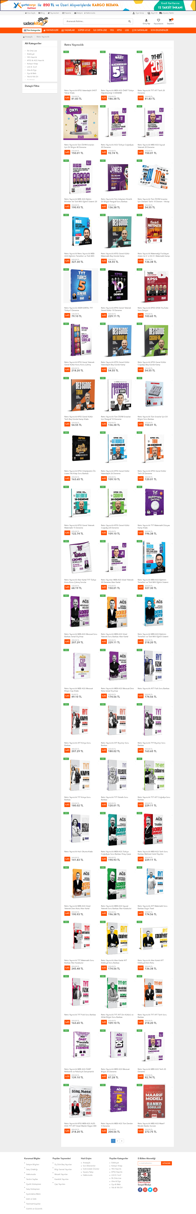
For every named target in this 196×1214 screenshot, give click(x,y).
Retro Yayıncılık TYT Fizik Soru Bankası (80, 1015)
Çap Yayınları (60, 1175)
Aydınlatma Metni (33, 1181)
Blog (41, 13)
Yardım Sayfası (32, 1172)
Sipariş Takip (88, 1172)
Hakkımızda (89, 13)
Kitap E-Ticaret (95, 1210)
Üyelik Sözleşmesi (33, 1175)
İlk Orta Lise (32, 51)
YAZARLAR (68, 30)
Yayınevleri (53, 13)
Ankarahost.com (81, 1210)
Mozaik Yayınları (61, 1169)
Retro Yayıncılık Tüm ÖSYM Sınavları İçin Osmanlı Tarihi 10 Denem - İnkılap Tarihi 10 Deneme (153, 201)
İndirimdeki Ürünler (91, 1169)
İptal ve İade (31, 1184)
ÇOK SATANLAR (139, 30)
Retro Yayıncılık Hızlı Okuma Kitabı (78, 852)
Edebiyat (30, 54)
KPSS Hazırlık (116, 1172)
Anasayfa (27, 37)
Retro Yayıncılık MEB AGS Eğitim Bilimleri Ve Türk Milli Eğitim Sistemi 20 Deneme (80, 201)
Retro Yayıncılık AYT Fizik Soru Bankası (153, 688)
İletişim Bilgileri (32, 1163)
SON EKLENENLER (159, 30)
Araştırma (31, 80)
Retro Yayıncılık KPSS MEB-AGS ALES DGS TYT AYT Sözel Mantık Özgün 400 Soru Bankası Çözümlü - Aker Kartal (80, 1126)
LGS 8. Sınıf (32, 67)
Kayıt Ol (152, 13)
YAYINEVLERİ (51, 30)
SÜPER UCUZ (84, 30)
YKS (112, 30)
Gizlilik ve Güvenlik (34, 1191)
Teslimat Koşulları (33, 1188)
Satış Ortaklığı (32, 1166)
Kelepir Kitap (32, 64)
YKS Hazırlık (32, 57)
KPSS (119, 30)
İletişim (78, 13)
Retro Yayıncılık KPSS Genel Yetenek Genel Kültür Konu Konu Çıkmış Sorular (79, 364)
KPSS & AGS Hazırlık (35, 60)
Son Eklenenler (89, 1166)
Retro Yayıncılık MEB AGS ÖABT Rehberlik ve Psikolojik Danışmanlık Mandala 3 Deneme (79, 1071)
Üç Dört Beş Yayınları (63, 1163)
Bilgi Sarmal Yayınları (63, 1166)
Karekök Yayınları (62, 1172)
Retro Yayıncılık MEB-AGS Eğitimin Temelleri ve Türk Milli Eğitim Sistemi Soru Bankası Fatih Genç (153, 582)
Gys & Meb (31, 73)
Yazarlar (66, 13)
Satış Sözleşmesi (33, 1178)
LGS (127, 30)
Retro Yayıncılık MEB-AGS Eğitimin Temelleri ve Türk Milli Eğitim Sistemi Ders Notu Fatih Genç (153, 636)
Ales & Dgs (31, 70)
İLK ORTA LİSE (100, 30)
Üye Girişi (138, 13)
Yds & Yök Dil (32, 77)
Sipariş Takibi (166, 13)
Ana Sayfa (30, 13)
